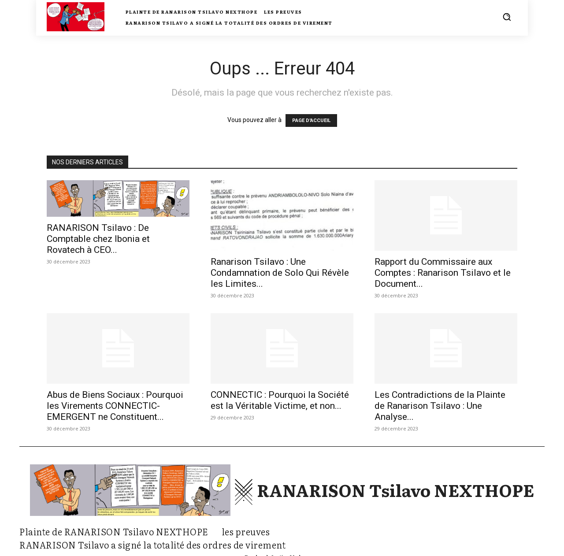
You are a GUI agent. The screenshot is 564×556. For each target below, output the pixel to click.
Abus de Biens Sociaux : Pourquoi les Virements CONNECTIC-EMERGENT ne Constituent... (115, 405)
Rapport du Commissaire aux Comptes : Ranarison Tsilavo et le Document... (443, 272)
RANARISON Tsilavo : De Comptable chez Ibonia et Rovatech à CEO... (98, 238)
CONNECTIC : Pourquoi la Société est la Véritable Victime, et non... (280, 400)
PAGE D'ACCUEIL (311, 120)
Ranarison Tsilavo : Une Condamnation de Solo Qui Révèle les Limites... (280, 272)
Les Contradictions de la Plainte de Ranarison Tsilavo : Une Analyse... (440, 405)
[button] (506, 16)
